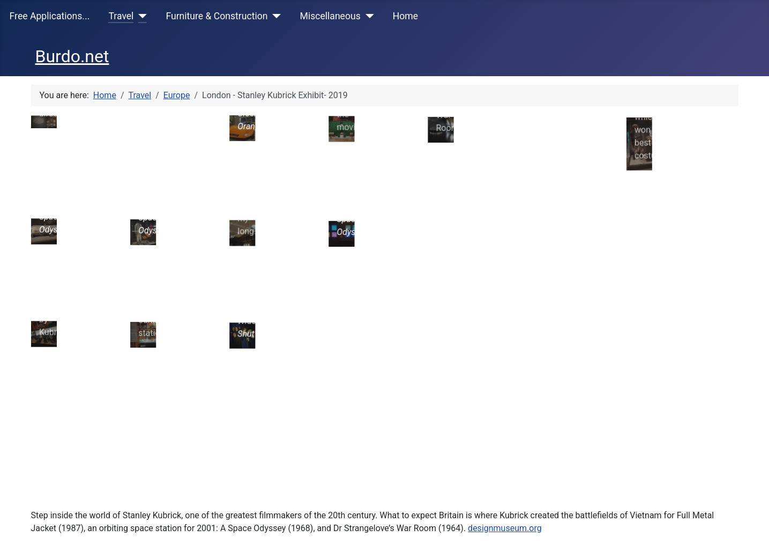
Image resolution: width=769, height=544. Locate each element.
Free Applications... (50, 16)
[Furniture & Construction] (274, 16)
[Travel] (140, 16)
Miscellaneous (330, 16)
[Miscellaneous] (367, 16)
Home (405, 16)
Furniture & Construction (216, 16)
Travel (120, 16)
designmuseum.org (505, 434)
